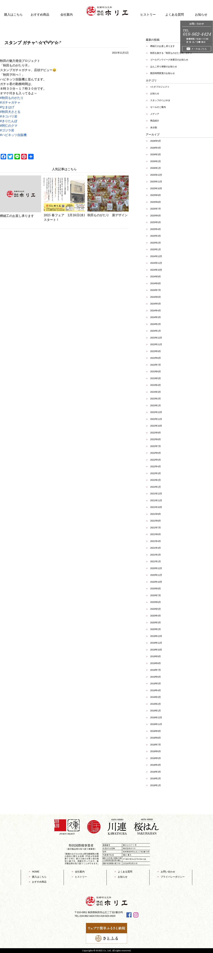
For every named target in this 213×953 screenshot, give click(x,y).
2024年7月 (155, 290)
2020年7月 (155, 595)
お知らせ (154, 93)
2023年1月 (155, 405)
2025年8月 (155, 202)
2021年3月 (155, 548)
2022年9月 (155, 432)
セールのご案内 (158, 107)
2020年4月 (155, 615)
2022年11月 (156, 419)
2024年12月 (156, 256)
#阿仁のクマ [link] (8, 125)
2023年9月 (155, 351)
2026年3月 (155, 154)
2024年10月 (156, 270)
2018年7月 (155, 744)
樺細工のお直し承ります (17, 216)
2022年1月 (155, 487)
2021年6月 (155, 534)
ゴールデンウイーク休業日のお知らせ (169, 59)
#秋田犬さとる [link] (10, 112)
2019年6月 (155, 677)
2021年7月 (155, 527)
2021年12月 (156, 493)
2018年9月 (155, 731)
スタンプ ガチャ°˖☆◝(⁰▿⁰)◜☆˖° (32, 42)
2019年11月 (156, 643)
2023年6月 (155, 371)
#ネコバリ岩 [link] (8, 116)
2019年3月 (155, 697)
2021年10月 (156, 507)
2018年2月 (155, 778)
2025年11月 (156, 181)
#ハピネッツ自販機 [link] (13, 135)
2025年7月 (155, 208)
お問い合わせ (168, 871)
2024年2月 (155, 324)
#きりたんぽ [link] (8, 121)
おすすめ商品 (40, 14)
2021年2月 (155, 554)
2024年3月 (155, 317)
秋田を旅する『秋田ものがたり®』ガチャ (171, 53)
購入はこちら (13, 14)
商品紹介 (154, 120)
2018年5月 (155, 758)
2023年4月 (155, 385)
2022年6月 (155, 453)
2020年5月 (155, 609)
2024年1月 (155, 331)
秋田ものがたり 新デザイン (107, 215)
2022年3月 (155, 473)
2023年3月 (155, 392)
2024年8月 (155, 283)
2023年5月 (155, 378)
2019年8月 (155, 663)
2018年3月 (155, 771)
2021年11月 (156, 500)
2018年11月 (156, 724)
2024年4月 (155, 310)
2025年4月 (155, 229)
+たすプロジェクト (159, 87)
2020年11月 (156, 575)
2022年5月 (155, 459)
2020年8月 (155, 588)
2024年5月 (155, 303)
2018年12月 (156, 717)
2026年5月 (155, 141)
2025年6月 (155, 215)
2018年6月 (155, 751)
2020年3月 (155, 622)
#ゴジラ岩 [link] (7, 130)
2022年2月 (155, 480)
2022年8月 (155, 439)
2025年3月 (155, 236)
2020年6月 (155, 602)
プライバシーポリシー (173, 876)
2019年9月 (155, 656)
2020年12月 (156, 568)
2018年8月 (155, 737)
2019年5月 (155, 683)
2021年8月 (155, 520)
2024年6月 (155, 297)
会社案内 (66, 14)
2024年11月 (156, 263)
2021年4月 (155, 541)
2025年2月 (155, 242)
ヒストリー (148, 14)
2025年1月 (155, 249)
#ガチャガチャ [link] (10, 102)
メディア (154, 114)
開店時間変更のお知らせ (162, 73)
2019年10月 (156, 649)
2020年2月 (155, 629)
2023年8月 (155, 358)
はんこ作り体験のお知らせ (163, 66)
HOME (35, 871)
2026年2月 (155, 161)
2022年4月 (155, 466)
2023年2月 (155, 398)
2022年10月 (156, 425)
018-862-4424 (87, 916)
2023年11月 (156, 344)
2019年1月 (155, 710)
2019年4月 (155, 690)
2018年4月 (155, 765)
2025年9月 (155, 195)
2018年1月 (155, 785)
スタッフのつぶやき (160, 100)
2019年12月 (156, 636)
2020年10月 (156, 582)
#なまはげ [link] (7, 107)
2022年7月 (155, 446)
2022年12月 (156, 412)
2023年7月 (155, 365)
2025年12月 (156, 175)
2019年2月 (155, 704)
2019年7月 (155, 670)
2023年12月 (156, 337)
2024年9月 (155, 276)
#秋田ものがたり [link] (11, 98)
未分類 (153, 127)
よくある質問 (174, 14)
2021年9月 (155, 514)
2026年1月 (155, 168)
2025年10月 (156, 188)
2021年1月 (155, 561)
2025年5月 (155, 222)
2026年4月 (155, 147)
